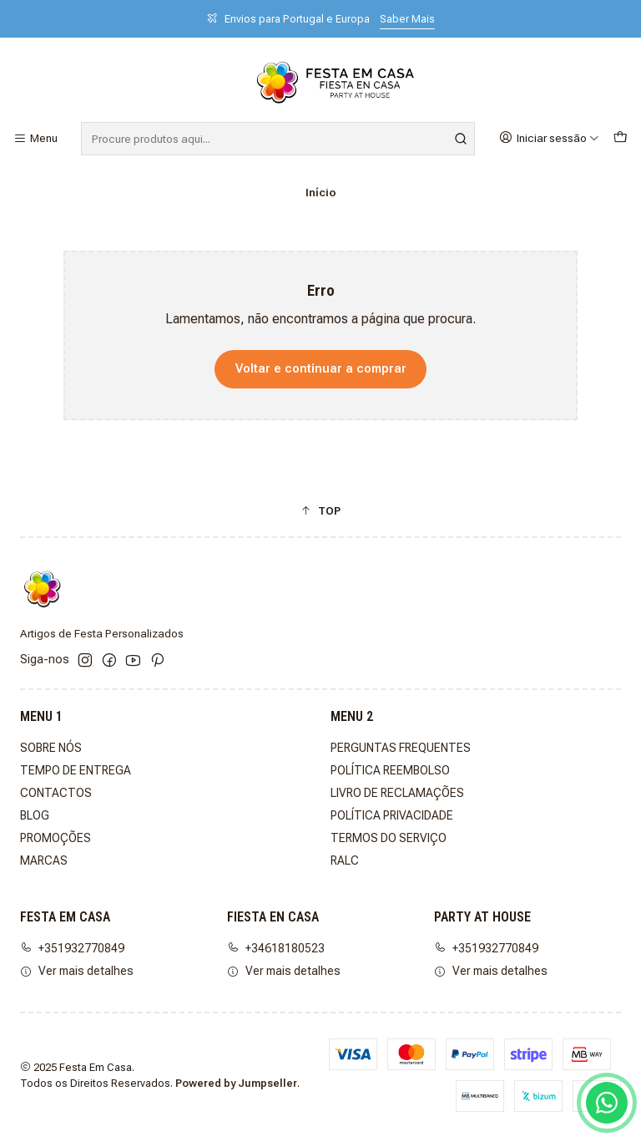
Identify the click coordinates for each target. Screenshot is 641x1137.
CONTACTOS (56, 792)
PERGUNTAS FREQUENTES (401, 747)
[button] (320, 510)
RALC (345, 860)
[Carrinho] (620, 138)
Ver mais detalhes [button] (77, 970)
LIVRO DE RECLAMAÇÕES (397, 792)
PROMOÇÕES (55, 838)
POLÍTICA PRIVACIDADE (392, 815)
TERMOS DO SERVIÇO (389, 838)
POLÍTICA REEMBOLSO (390, 770)
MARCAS (44, 860)
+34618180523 (276, 948)
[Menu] (35, 138)
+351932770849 (72, 948)
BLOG (34, 815)
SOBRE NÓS (51, 747)
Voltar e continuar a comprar (320, 369)
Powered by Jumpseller (236, 1083)
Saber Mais (407, 19)
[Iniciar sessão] (549, 138)
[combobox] (278, 138)
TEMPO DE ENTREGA (75, 770)
